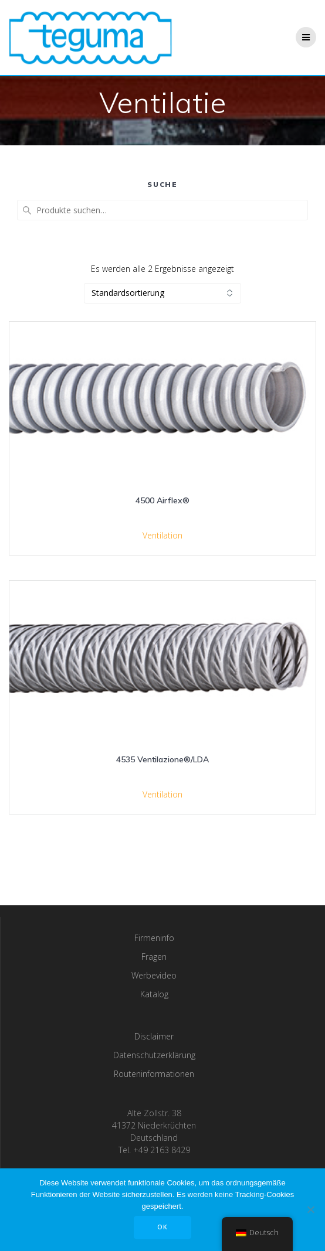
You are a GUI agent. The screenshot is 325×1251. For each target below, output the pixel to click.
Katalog (154, 994)
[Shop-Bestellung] (162, 293)
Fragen (154, 956)
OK (162, 1227)
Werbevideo (154, 975)
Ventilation (162, 535)
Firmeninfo (154, 937)
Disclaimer (154, 1036)
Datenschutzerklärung (154, 1055)
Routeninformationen (154, 1073)
